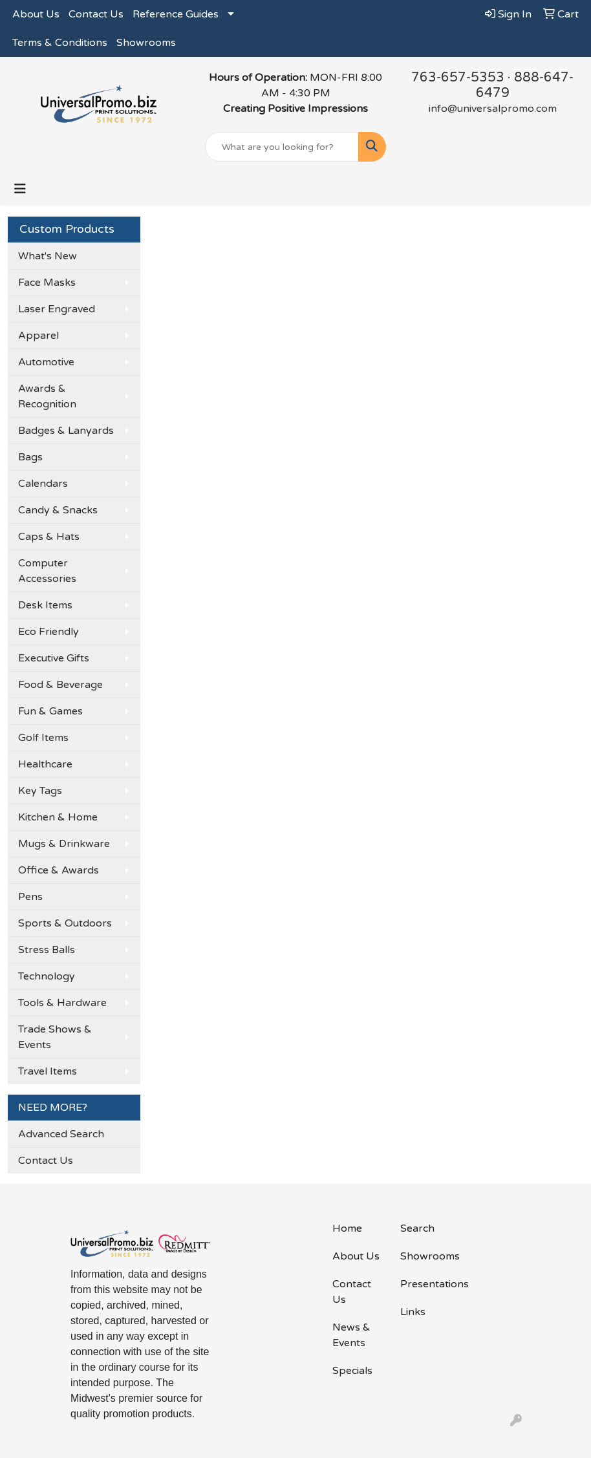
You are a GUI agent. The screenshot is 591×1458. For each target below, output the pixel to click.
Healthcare (45, 764)
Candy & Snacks (58, 510)
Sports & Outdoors (65, 923)
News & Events (351, 1335)
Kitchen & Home (58, 817)
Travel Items (47, 1071)
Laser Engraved (56, 309)
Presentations (426, 1284)
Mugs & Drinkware (64, 843)
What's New (47, 256)
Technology (46, 976)
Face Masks (47, 282)
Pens (30, 896)
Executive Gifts (53, 658)
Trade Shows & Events (55, 1037)
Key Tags (40, 790)
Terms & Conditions (59, 42)
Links (412, 1311)
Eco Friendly (48, 631)
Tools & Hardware (62, 1002)
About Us (35, 14)
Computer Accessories (47, 571)
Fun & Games (50, 711)
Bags (30, 457)
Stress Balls (46, 949)
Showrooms (146, 42)
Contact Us (96, 14)
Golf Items (43, 737)
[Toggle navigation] (20, 189)
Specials (352, 1370)
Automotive (46, 362)
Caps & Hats (49, 536)
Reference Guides (176, 14)
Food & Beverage (60, 684)
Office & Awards (58, 870)
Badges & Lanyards (66, 430)
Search (417, 1228)
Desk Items (45, 605)
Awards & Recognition (47, 396)
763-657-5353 (457, 77)
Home (347, 1228)
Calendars (43, 483)
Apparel (38, 335)
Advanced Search (61, 1134)
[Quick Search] (282, 147)
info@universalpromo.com (493, 108)
